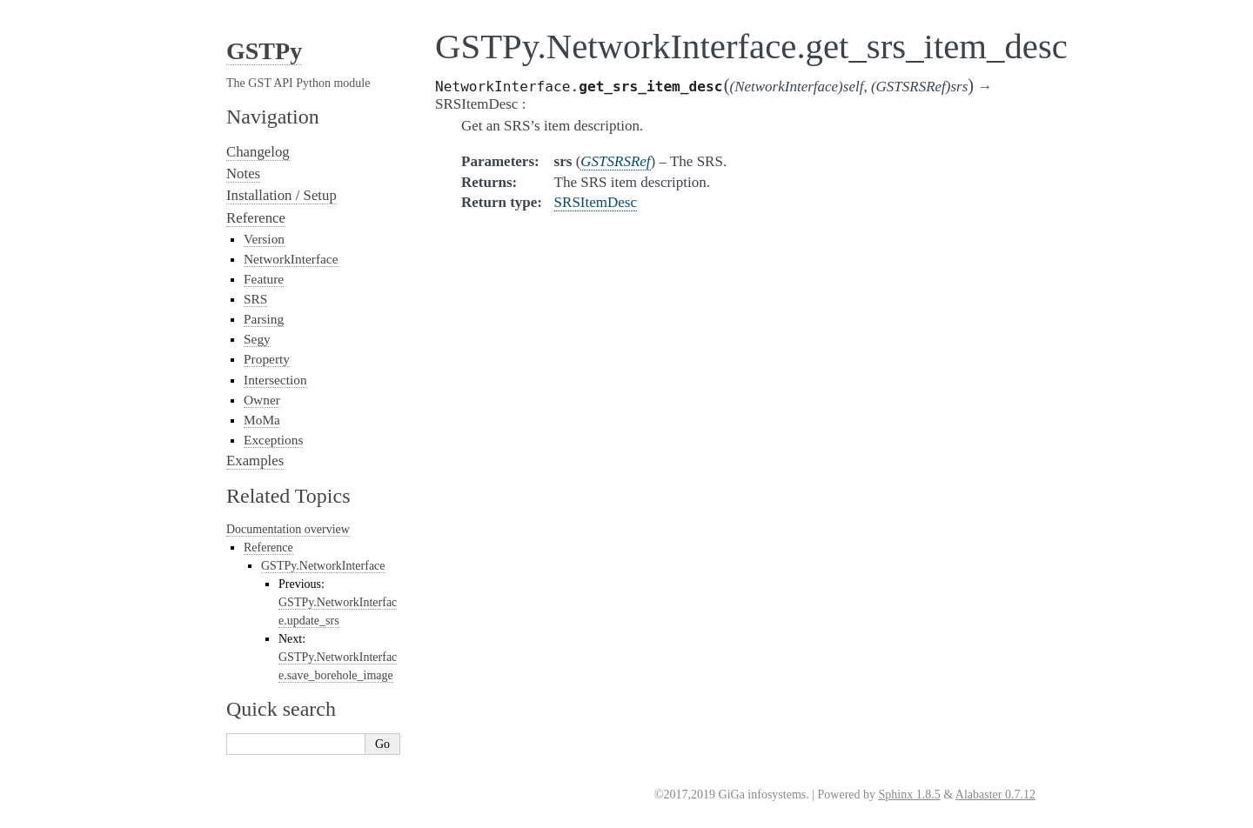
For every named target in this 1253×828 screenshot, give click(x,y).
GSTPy (264, 50)
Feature (264, 278)
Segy (257, 338)
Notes (243, 173)
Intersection (275, 379)
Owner (262, 399)
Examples (255, 460)
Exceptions (273, 439)
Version (264, 238)
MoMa (262, 419)
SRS (255, 298)
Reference (255, 218)
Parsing (264, 318)
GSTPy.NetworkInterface (323, 565)
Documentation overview (288, 529)
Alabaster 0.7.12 (995, 794)
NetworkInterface (291, 258)
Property (267, 358)
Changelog (258, 152)
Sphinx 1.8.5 (910, 794)
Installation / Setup (281, 195)
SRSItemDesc (595, 202)
